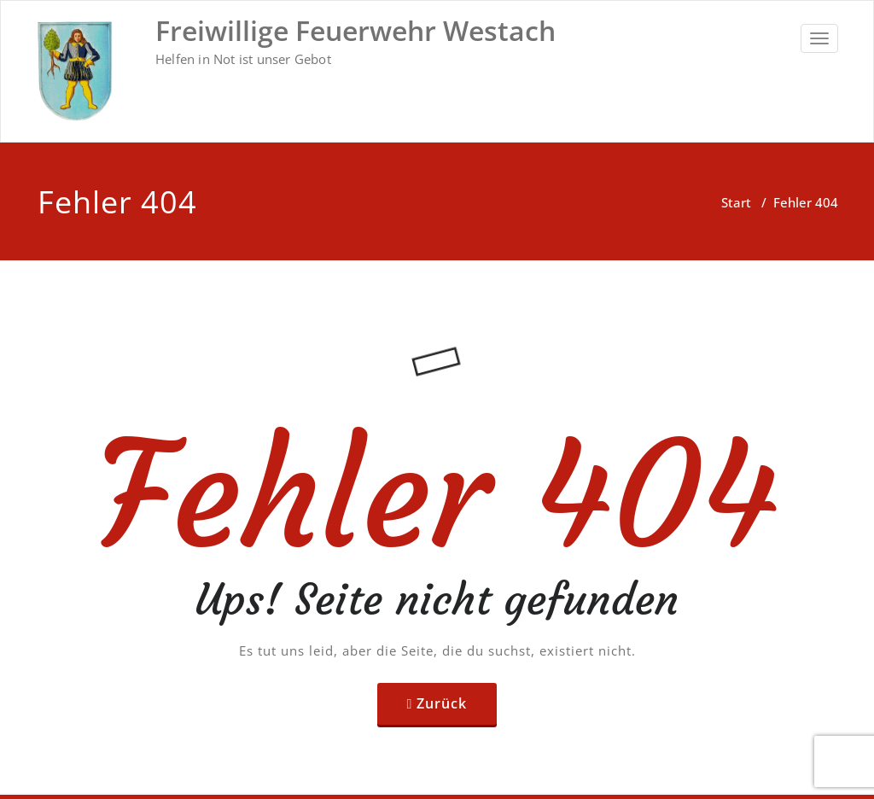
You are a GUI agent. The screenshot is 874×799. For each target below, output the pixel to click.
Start (736, 202)
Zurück (442, 703)
